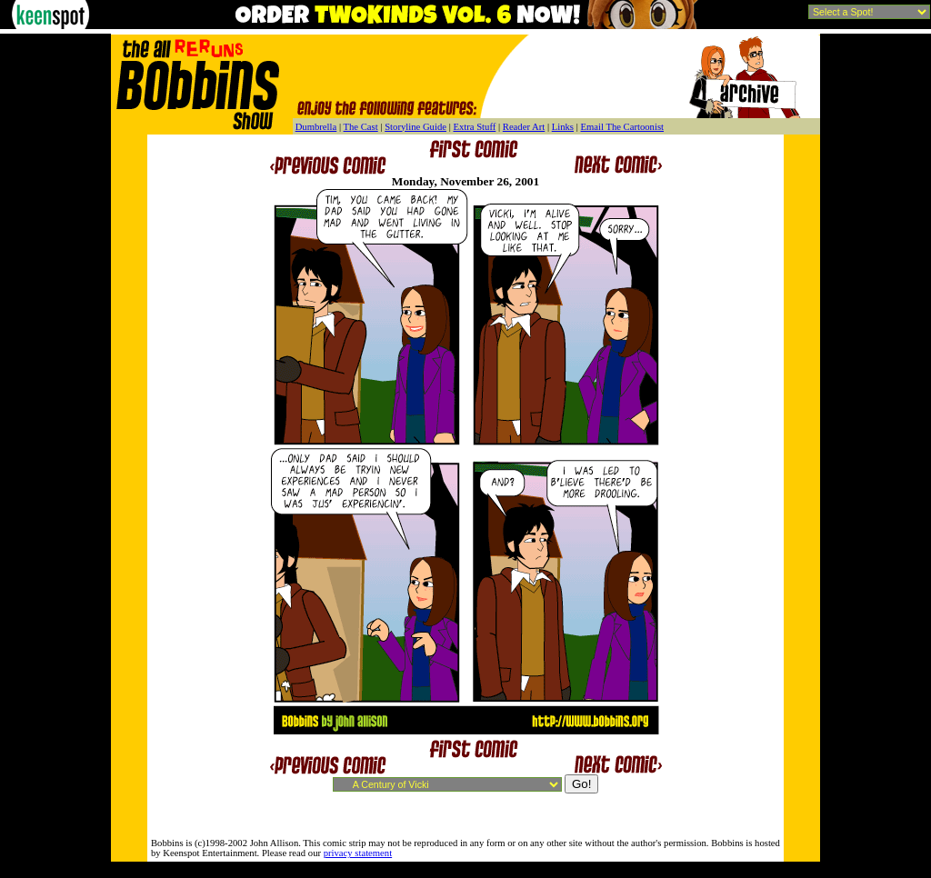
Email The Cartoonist (622, 127)
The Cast (361, 127)
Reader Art (524, 127)
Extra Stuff (474, 127)
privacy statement (358, 853)
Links (563, 127)
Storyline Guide (415, 127)
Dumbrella (316, 127)
